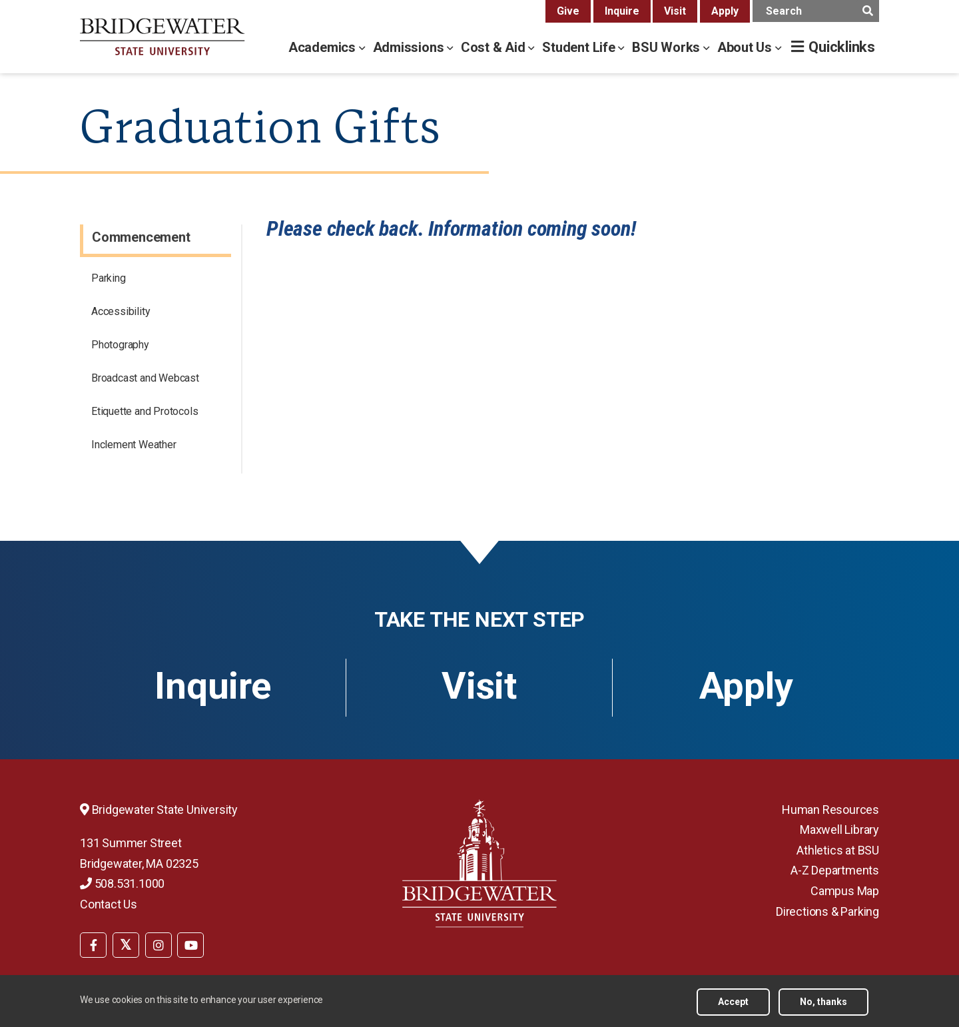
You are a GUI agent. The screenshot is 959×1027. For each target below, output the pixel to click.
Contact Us (108, 904)
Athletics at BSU (838, 850)
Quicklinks (841, 47)
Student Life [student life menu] (580, 47)
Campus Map (844, 891)
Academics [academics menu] (323, 47)
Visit (675, 11)
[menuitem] (93, 944)
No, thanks (823, 1001)
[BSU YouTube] (190, 945)
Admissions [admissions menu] (410, 47)
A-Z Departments (835, 870)
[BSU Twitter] (126, 945)
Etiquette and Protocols (144, 411)
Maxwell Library (839, 830)
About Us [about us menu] (746, 47)
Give (568, 11)
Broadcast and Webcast (145, 378)
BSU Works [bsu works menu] (667, 47)
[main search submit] (867, 11)
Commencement (141, 237)
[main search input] (816, 11)
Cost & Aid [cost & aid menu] (495, 47)
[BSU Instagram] (158, 945)
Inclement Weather (133, 444)
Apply (725, 11)
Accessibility (120, 311)
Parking (108, 278)
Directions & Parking (827, 911)
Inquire (622, 11)
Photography (120, 344)
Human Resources (830, 810)
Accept (733, 1001)
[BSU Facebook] (93, 945)
